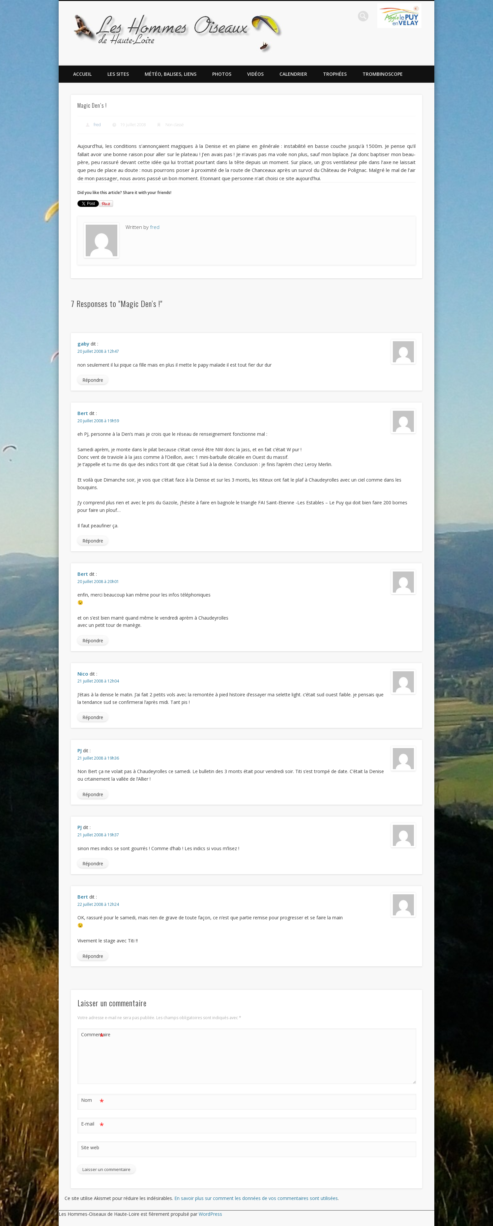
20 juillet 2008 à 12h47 (98, 351)
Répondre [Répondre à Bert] (92, 541)
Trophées (335, 74)
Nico (82, 673)
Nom (92, 1100)
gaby (83, 343)
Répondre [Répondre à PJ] (92, 794)
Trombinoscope (382, 74)
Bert (82, 413)
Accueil (82, 74)
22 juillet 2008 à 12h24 (98, 904)
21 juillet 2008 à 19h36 (98, 758)
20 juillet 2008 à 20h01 (98, 581)
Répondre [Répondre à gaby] (92, 380)
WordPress (210, 1214)
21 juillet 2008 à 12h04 (98, 681)
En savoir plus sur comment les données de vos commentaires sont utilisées (256, 1198)
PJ (79, 750)
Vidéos (255, 74)
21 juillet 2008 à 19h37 (98, 835)
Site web (90, 1147)
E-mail (92, 1124)
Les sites (118, 74)
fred (97, 124)
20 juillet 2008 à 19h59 (98, 421)
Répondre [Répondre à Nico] (92, 717)
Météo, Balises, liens (170, 74)
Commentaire (92, 1035)
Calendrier (293, 74)
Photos (221, 74)
